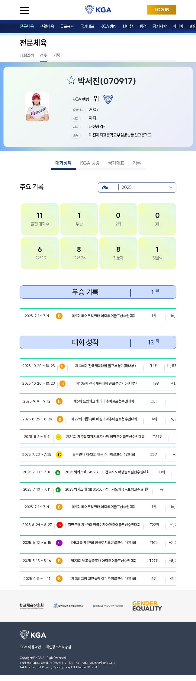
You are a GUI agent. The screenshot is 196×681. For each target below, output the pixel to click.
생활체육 (47, 26)
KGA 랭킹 (90, 163)
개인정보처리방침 (58, 647)
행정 (142, 26)
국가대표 (87, 26)
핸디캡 (128, 26)
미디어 (178, 26)
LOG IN (162, 9)
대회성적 (63, 163)
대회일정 (27, 55)
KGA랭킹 (108, 26)
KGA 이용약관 (30, 647)
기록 (56, 55)
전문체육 (27, 26)
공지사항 (159, 26)
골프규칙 (67, 26)
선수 (43, 55)
